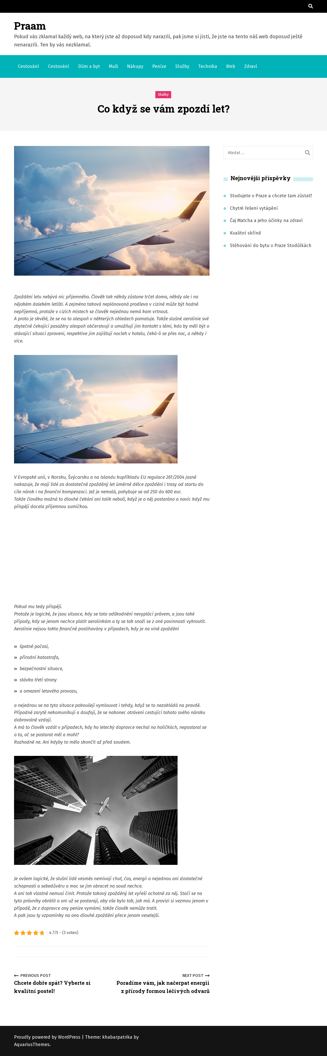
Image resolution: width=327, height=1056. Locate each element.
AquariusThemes (32, 1044)
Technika (207, 66)
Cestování (28, 66)
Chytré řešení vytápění (254, 208)
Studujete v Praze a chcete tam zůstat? (271, 196)
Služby (182, 66)
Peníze (159, 66)
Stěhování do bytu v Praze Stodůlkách (270, 245)
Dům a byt (89, 66)
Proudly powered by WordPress (48, 1037)
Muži (113, 66)
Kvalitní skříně (245, 233)
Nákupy (135, 66)
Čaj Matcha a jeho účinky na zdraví (266, 220)
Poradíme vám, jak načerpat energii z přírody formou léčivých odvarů (163, 983)
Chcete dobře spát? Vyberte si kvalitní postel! (61, 983)
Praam (30, 25)
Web (230, 66)
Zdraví (250, 66)
